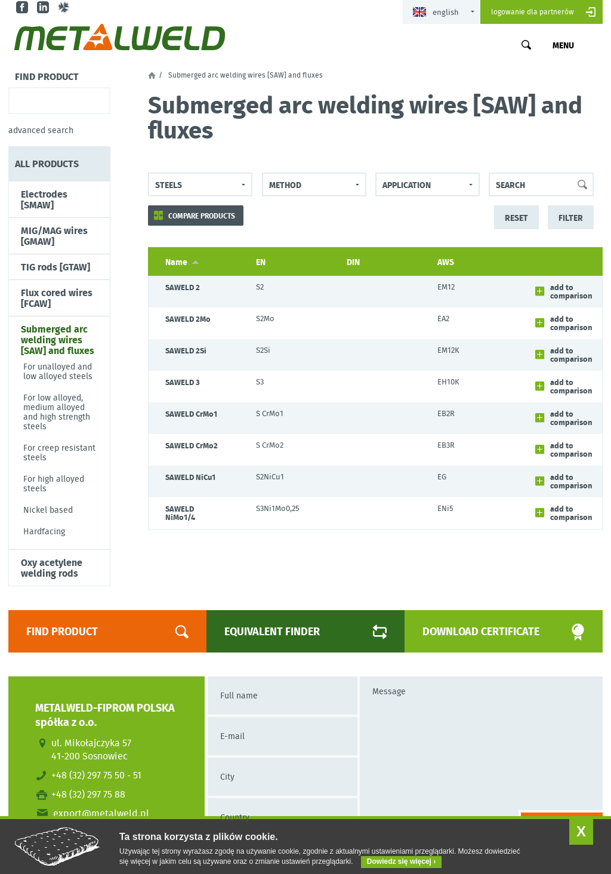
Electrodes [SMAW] (44, 199)
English (436, 12)
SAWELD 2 (182, 287)
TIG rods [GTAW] (55, 266)
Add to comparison (571, 291)
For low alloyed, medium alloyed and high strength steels (56, 412)
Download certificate (490, 632)
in (44, 7)
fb (23, 7)
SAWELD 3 (182, 382)
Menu (563, 44)
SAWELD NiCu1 (190, 477)
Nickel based (48, 510)
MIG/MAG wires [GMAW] (54, 236)
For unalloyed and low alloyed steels (57, 371)
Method (285, 184)
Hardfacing (44, 531)
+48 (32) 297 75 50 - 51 (96, 774)
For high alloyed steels (53, 483)
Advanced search (40, 130)
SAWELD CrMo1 (191, 414)
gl (65, 7)
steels (168, 184)
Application (406, 184)
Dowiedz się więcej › (401, 861)
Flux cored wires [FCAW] (56, 298)
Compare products (201, 215)
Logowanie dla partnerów (532, 12)
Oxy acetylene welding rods (51, 567)
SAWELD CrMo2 (191, 445)
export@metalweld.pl (101, 813)
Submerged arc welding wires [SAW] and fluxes (57, 340)
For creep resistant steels (59, 452)
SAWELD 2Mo (188, 319)
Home (152, 75)
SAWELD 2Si (185, 350)
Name (182, 261)
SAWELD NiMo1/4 (180, 512)
